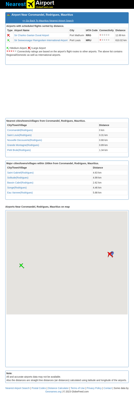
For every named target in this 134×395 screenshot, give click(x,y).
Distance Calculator (58, 388)
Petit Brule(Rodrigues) (19, 150)
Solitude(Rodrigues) (17, 177)
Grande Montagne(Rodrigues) (23, 145)
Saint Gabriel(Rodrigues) (20, 172)
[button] (110, 254)
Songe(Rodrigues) (17, 187)
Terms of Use (78, 388)
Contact (107, 388)
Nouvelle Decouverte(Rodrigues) (24, 140)
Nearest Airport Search (17, 388)
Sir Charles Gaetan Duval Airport (31, 35)
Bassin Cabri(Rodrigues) (20, 182)
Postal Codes (39, 388)
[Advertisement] (67, 92)
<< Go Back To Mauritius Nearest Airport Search (48, 20)
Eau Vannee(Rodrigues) (20, 192)
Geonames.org (53, 391)
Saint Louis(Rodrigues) (19, 135)
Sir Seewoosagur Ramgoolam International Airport (41, 40)
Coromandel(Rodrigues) (20, 130)
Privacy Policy (94, 388)
